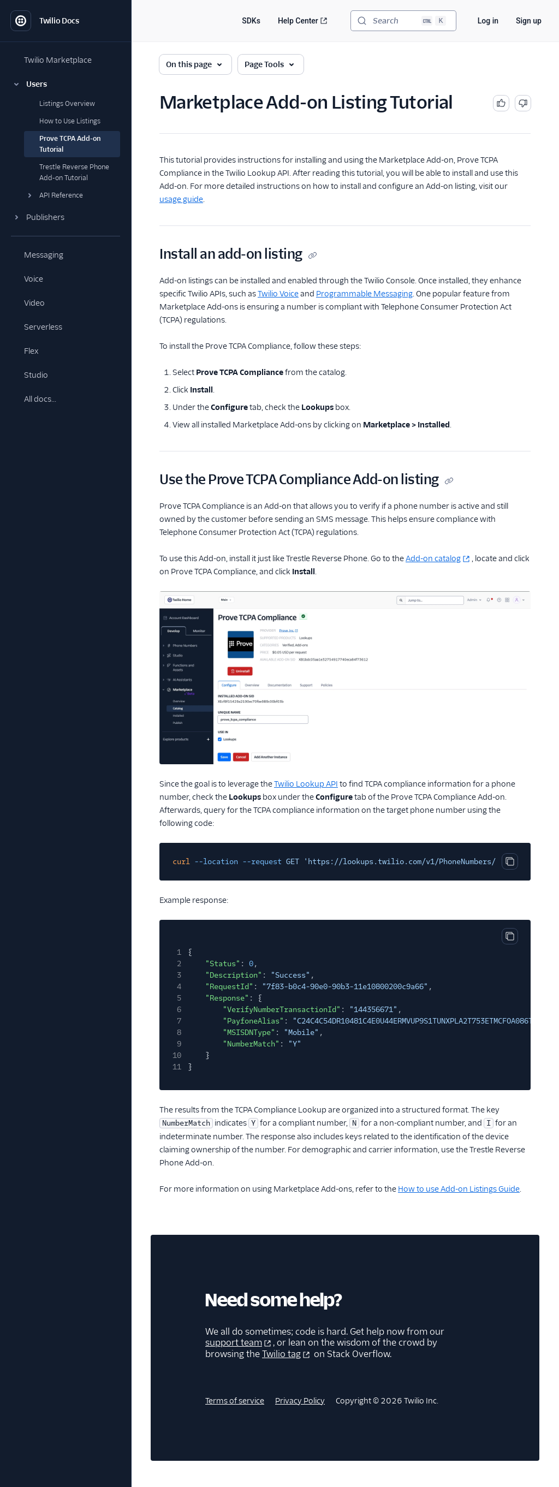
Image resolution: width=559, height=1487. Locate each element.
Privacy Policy (300, 1401)
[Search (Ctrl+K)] (403, 21)
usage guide (181, 199)
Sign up (529, 20)
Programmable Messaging (364, 294)
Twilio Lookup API (306, 784)
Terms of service (234, 1401)
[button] (65, 84)
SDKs (251, 20)
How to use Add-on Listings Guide (459, 1189)
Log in (488, 20)
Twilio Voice (278, 294)
